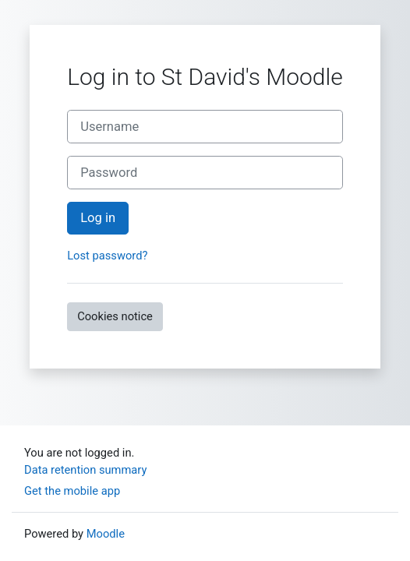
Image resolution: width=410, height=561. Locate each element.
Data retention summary (85, 470)
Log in (97, 217)
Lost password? (107, 256)
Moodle (106, 534)
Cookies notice (115, 316)
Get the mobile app (72, 491)
